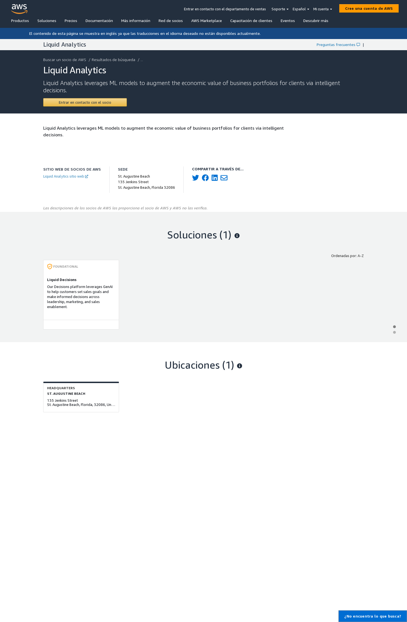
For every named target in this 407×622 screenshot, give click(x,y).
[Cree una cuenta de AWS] (369, 8)
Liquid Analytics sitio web (65, 176)
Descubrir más (315, 20)
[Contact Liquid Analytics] (85, 102)
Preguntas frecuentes (338, 44)
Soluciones (46, 20)
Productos (20, 20)
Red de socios (171, 20)
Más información (135, 20)
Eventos (288, 20)
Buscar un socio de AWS (65, 59)
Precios (71, 20)
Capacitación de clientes (251, 20)
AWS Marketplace (206, 20)
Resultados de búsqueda (114, 59)
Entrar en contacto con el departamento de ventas (225, 9)
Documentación (99, 20)
